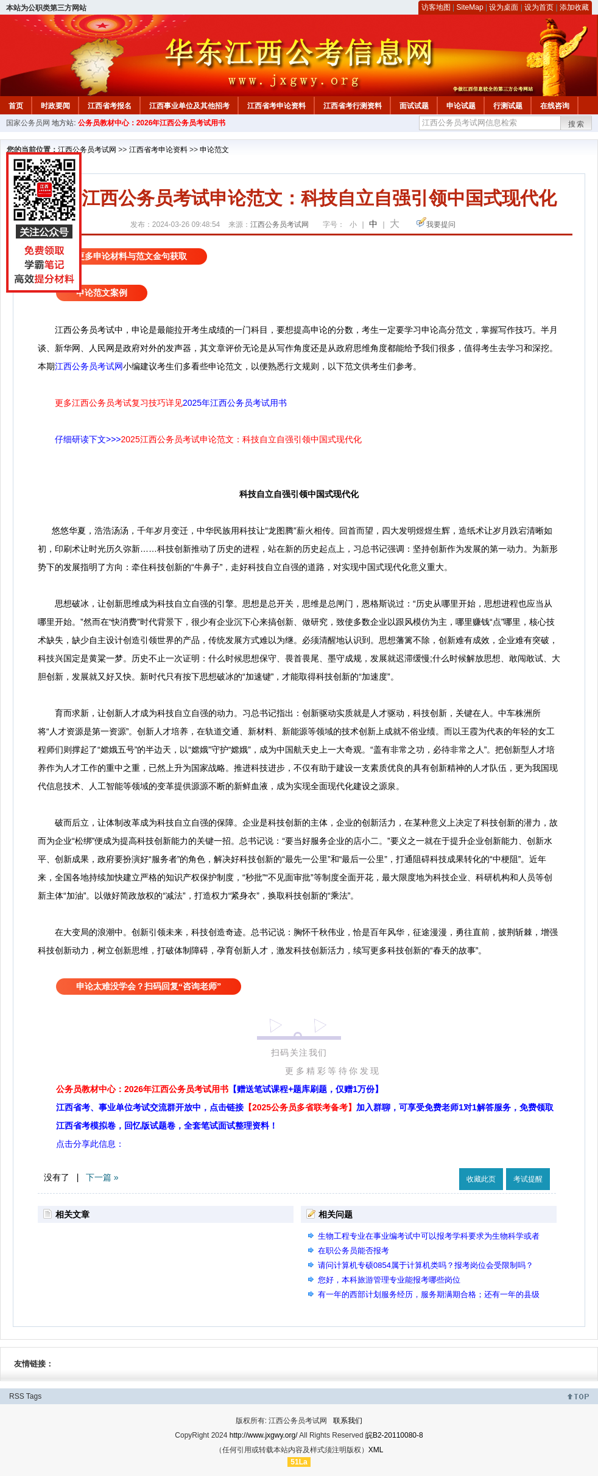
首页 (16, 106)
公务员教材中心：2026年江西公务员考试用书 (152, 123)
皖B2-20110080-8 (394, 1435)
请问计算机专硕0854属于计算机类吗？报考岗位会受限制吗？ (425, 1265)
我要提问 (441, 224)
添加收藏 (574, 7)
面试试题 (414, 106)
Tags (33, 1396)
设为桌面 (503, 7)
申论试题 (461, 106)
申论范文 (214, 149)
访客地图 (436, 7)
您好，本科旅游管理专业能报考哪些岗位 (389, 1279)
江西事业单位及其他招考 (189, 106)
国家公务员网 (28, 123)
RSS (16, 1396)
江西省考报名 (110, 106)
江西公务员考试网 (87, 149)
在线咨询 (554, 106)
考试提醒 (528, 1179)
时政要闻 (55, 106)
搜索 (576, 124)
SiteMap (470, 7)
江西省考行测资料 (352, 106)
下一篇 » (102, 1177)
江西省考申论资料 (276, 106)
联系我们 (347, 1420)
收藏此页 (481, 1179)
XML (376, 1450)
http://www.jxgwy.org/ (264, 1435)
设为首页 (539, 7)
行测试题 (507, 106)
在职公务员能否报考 (353, 1250)
